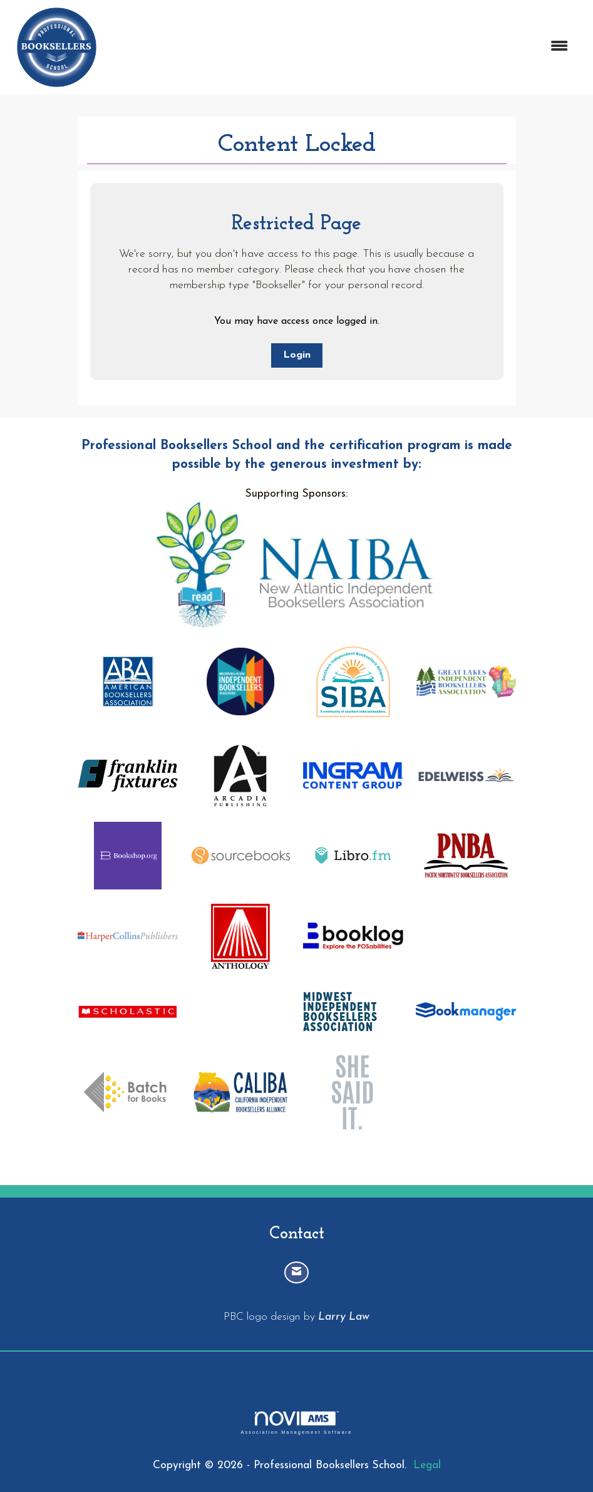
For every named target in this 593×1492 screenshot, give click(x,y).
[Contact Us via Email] (296, 1272)
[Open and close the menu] (342, 47)
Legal (427, 1465)
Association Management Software (296, 1422)
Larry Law (343, 1317)
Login (297, 355)
